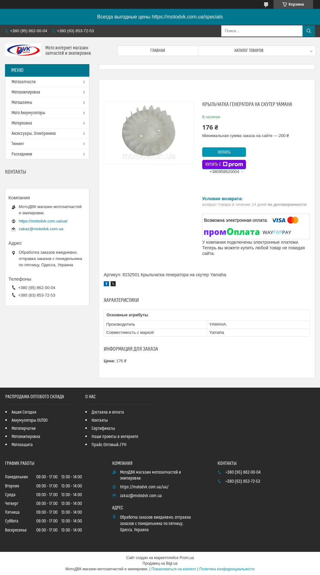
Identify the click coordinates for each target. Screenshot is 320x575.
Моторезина (22, 123)
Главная (157, 50)
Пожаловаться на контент (173, 569)
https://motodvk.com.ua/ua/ (43, 221)
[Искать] (308, 31)
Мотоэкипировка (26, 92)
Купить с (224, 164)
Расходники (22, 154)
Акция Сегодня (24, 412)
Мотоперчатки (24, 428)
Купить (224, 152)
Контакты (100, 420)
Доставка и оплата (108, 412)
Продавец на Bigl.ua (160, 563)
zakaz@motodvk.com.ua (41, 228)
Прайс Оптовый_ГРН (109, 444)
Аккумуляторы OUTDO (30, 420)
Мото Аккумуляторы (28, 112)
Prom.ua (187, 558)
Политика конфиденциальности (227, 569)
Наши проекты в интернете (115, 436)
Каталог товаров (248, 50)
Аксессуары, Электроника (34, 133)
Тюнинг (18, 143)
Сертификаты (103, 428)
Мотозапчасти (24, 81)
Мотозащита (22, 444)
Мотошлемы (22, 102)
